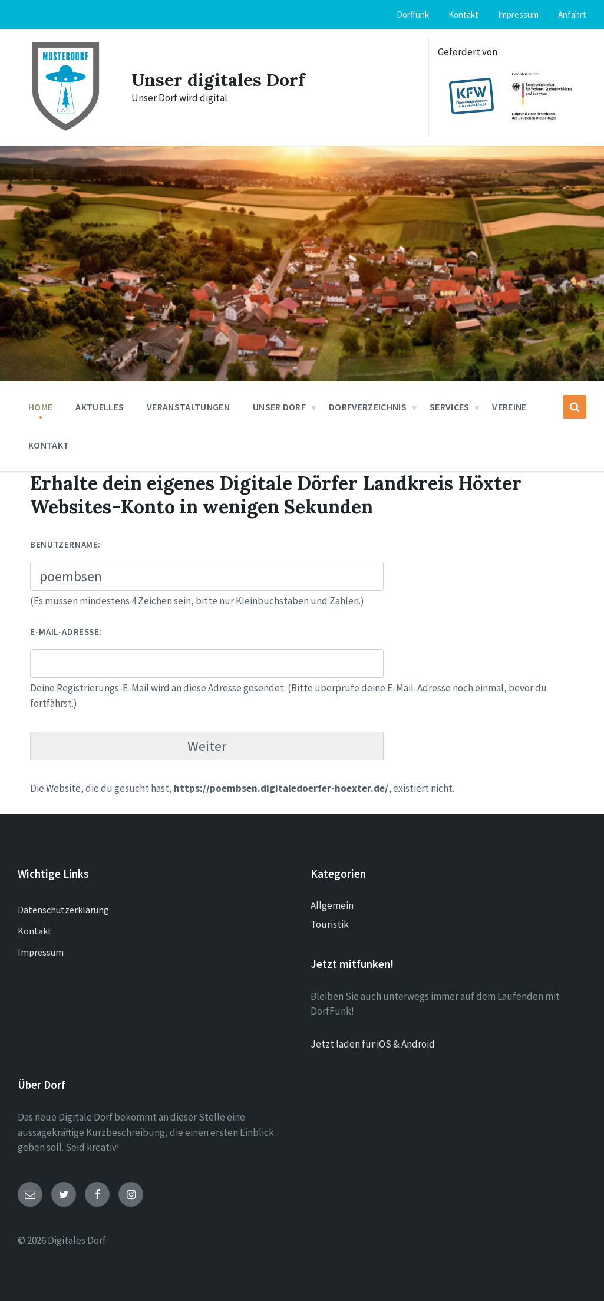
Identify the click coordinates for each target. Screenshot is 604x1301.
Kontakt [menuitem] (463, 14)
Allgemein (332, 905)
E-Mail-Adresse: (66, 631)
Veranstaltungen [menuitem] (188, 407)
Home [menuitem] (40, 407)
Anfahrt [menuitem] (572, 14)
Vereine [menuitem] (509, 407)
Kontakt (35, 931)
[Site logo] (66, 130)
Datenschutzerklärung (63, 909)
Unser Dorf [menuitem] (279, 407)
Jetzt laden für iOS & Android (373, 1043)
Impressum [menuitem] (518, 14)
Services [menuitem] (450, 407)
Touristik (330, 924)
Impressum (41, 952)
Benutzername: (65, 544)
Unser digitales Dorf (218, 79)
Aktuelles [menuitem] (99, 407)
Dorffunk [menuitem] (413, 14)
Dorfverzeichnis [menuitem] (368, 407)
